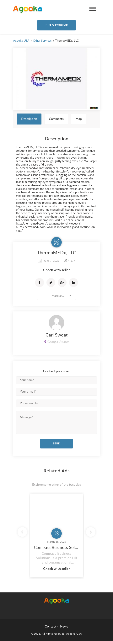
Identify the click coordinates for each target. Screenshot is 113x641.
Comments (56, 118)
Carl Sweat (57, 335)
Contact (50, 626)
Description (29, 118)
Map (79, 118)
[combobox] (56, 296)
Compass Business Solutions (56, 548)
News (64, 626)
